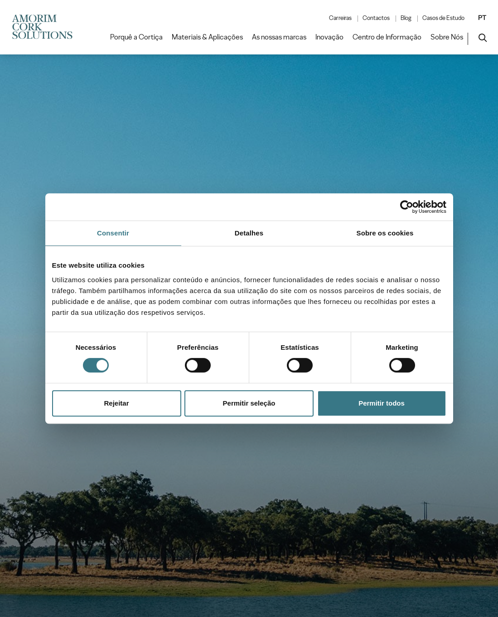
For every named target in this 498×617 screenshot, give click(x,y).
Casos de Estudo (443, 18)
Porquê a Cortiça (136, 37)
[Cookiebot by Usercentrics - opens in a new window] (406, 207)
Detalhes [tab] (249, 233)
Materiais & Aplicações (207, 37)
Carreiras (340, 18)
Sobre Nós (446, 37)
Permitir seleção (249, 403)
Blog (406, 18)
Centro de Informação (387, 37)
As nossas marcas (279, 37)
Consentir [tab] (113, 233)
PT (482, 18)
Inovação (329, 37)
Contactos (376, 18)
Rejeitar (116, 403)
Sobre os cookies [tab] (385, 233)
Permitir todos (381, 403)
